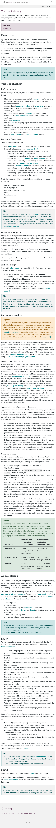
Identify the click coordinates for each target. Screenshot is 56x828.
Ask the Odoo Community (27, 813)
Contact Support (8, 813)
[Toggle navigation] (1, 6)
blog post (46, 337)
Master (49, 6)
